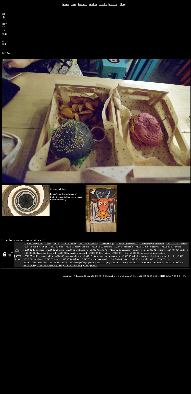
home (65, 4)
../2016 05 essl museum (34, 262)
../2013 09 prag (51, 259)
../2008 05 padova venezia (77, 246)
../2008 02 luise (56, 246)
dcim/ (29, 240)
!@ (184, 276)
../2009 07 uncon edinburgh (68, 256)
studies (93, 4)
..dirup (3, 13)
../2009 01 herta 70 (98, 250)
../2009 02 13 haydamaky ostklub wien (127, 250)
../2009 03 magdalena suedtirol (72, 253)
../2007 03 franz (68, 243)
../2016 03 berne (163, 259)
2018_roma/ (37, 240)
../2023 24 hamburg (73, 265)
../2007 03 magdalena (88, 243)
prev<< (4, 25)
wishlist (103, 4)
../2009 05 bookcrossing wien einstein (147, 253)
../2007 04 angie (107, 243)
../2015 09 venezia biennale (141, 259)
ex (56, 189)
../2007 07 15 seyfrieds (176, 243)
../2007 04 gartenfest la (127, 243)
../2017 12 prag (103, 262)
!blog (123, 4)
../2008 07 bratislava (123, 246)
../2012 (180, 256)
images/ (23, 240)
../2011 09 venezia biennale (162, 256)
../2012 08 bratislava (32, 259)
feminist (82, 4)
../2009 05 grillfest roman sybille (38, 256)
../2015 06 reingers (118, 259)
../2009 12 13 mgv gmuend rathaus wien (101, 256)
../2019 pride (29, 265)
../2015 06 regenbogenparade (94, 259)
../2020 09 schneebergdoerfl (50, 265)
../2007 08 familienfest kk (35, 246)
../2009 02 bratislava (156, 250)
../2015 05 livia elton (69, 259)
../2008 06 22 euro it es (101, 246)
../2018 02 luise (119, 262)
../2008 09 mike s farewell (147, 246)
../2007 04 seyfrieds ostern (151, 243)
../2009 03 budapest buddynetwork (40, 253)
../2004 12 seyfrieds (33, 243)
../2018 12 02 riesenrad (138, 262)
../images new (90, 265)
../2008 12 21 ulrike (55, 250)
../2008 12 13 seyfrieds (33, 250)
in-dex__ (4, 43)
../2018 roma (157, 262)
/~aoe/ (17, 240)
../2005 (48, 243)
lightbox (61, 189)
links (73, 4)
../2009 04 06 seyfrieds (99, 253)
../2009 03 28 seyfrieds (178, 250)
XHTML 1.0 (165, 276)
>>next (4, 32)
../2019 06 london (173, 262)
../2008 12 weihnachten (77, 250)
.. (181, 276)
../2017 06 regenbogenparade (81, 262)
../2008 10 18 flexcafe (171, 246)
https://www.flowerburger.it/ (63, 194)
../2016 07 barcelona (56, 262)
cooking (113, 4)
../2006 (56, 243)
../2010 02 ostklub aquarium (135, 256)
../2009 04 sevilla (120, 253)
